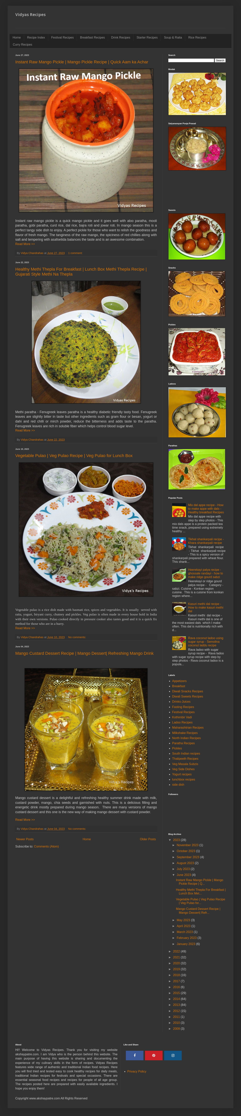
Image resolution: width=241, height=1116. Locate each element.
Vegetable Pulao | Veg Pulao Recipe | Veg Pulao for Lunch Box (74, 455)
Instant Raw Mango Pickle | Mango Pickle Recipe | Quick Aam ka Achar (81, 62)
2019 (177, 969)
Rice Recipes (197, 37)
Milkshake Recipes (185, 733)
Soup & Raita (173, 37)
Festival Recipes (62, 37)
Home (17, 37)
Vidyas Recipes (30, 14)
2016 (177, 987)
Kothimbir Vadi (182, 717)
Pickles (177, 748)
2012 (177, 1011)
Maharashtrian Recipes (188, 727)
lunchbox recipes (183, 779)
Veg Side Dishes (183, 769)
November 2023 (188, 845)
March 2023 (185, 932)
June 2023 (184, 875)
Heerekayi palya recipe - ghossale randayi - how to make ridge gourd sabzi (205, 573)
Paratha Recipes (183, 743)
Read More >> (25, 244)
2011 (177, 1016)
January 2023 (186, 944)
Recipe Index (36, 37)
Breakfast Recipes (92, 37)
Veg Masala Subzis (185, 764)
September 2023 (188, 857)
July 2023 (184, 869)
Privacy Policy (137, 1071)
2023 (177, 840)
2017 (177, 981)
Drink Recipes (120, 37)
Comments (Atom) (46, 846)
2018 (177, 975)
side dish (178, 784)
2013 (177, 1004)
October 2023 (186, 851)
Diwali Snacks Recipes (187, 691)
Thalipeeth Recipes (185, 758)
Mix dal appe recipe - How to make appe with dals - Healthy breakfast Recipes (206, 508)
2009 (177, 1028)
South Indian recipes (186, 753)
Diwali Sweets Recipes (187, 696)
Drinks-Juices (181, 701)
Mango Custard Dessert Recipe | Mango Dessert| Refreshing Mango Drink (84, 653)
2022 (177, 951)
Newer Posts (25, 839)
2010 (177, 1022)
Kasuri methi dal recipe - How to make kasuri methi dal (205, 607)
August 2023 (186, 863)
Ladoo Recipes (182, 722)
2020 (177, 963)
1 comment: (75, 253)
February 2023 (187, 937)
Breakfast (178, 686)
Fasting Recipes (183, 707)
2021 (177, 957)
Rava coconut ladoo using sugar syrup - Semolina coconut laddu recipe (205, 641)
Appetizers (179, 681)
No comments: (77, 637)
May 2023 (184, 920)
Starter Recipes (147, 37)
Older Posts (148, 839)
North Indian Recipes (186, 738)
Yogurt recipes (182, 774)
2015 (177, 993)
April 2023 (184, 926)
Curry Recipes (22, 44)
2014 (177, 999)
